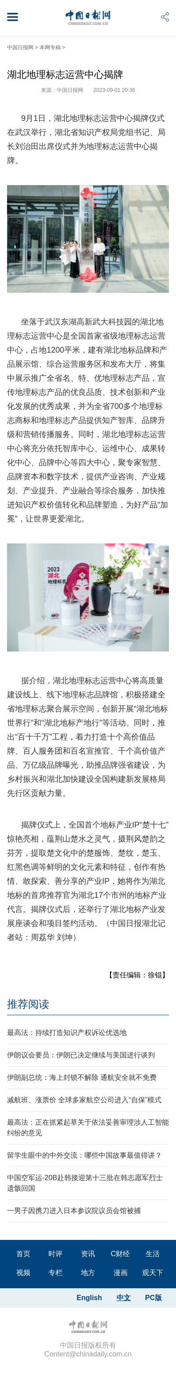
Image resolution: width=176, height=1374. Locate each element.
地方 (88, 1272)
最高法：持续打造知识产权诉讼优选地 (67, 1032)
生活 (153, 1253)
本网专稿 (50, 47)
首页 (23, 1253)
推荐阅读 (28, 1004)
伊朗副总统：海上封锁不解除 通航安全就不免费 (82, 1077)
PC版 (153, 1297)
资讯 (88, 1253)
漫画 (121, 1272)
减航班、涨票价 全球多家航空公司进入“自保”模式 (84, 1100)
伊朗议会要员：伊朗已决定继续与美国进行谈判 (81, 1055)
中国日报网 (20, 47)
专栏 (55, 1272)
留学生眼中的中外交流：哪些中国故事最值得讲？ (84, 1155)
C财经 (120, 1253)
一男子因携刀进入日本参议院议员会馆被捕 (74, 1210)
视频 (23, 1272)
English (89, 1297)
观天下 (152, 1272)
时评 (55, 1253)
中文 (124, 1297)
